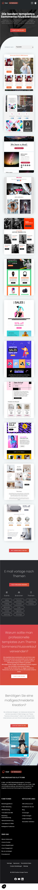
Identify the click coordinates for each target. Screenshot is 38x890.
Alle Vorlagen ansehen (19, 584)
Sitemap (25, 866)
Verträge (9, 863)
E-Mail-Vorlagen (26, 815)
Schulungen (25, 812)
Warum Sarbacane (6, 839)
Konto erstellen (18, 30)
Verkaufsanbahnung (7, 820)
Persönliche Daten (26, 863)
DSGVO (31, 600)
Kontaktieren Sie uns (19, 725)
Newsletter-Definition (28, 821)
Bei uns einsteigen (6, 851)
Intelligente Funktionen (7, 826)
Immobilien (19, 603)
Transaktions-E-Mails (7, 823)
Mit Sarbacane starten (19, 550)
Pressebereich (5, 854)
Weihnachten (7, 607)
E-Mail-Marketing (6, 806)
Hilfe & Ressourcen (27, 803)
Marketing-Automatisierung (6, 816)
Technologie (19, 614)
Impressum (16, 863)
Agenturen (18, 611)
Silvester (7, 611)
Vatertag (7, 600)
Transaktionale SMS (7, 812)
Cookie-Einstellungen (16, 866)
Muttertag (6, 603)
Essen (19, 607)
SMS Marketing (5, 809)
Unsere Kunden (5, 842)
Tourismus (19, 600)
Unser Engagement (6, 848)
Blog (23, 809)
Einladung (31, 603)
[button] (4, 886)
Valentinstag (7, 614)
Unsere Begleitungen (7, 845)
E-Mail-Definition (27, 818)
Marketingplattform (6, 803)
